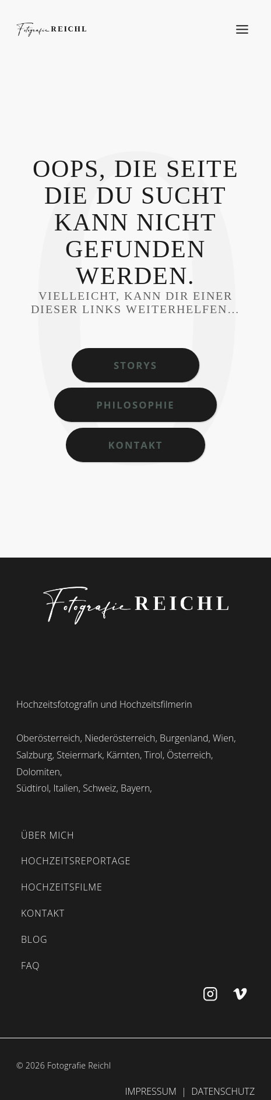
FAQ (30, 965)
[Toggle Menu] (242, 29)
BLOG (34, 939)
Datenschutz (223, 1091)
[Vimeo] (240, 994)
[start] (135, 605)
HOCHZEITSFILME (62, 887)
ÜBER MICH (47, 835)
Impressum (151, 1091)
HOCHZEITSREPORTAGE (76, 860)
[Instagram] (210, 994)
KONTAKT (43, 913)
